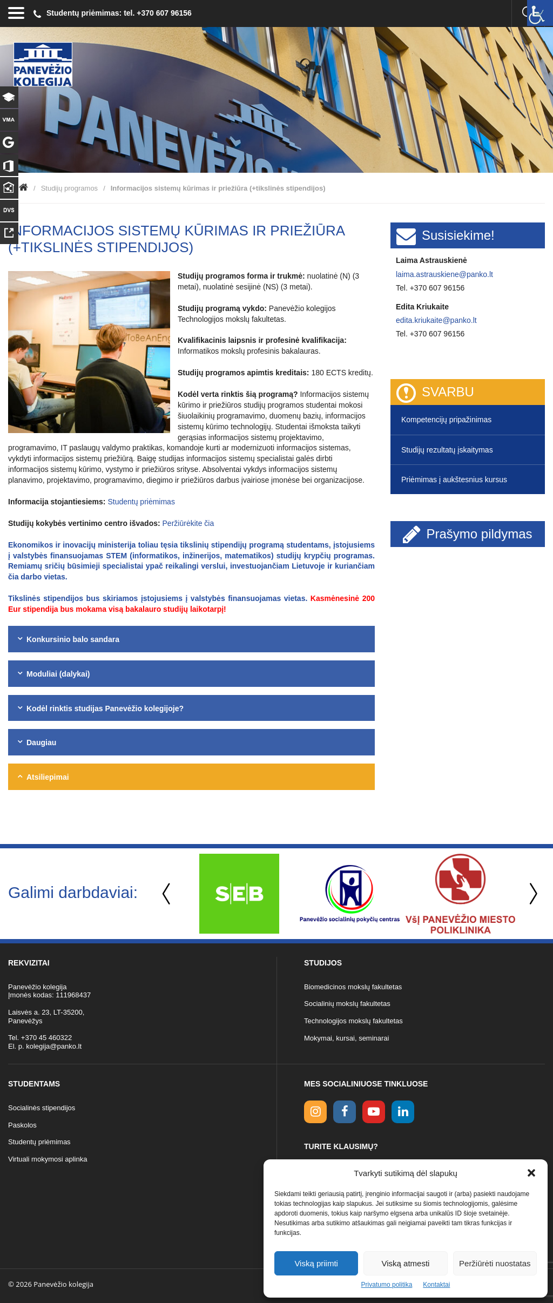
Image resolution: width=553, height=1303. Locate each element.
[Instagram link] (315, 1112)
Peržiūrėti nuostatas (495, 1263)
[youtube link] (373, 1112)
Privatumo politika (387, 1284)
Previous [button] (167, 894)
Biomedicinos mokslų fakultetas (353, 987)
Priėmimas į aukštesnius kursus (454, 479)
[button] (531, 1172)
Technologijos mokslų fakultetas (353, 1021)
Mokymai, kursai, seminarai (346, 1038)
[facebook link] (344, 1112)
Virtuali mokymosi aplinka (47, 1159)
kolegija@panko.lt (54, 1046)
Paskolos (22, 1125)
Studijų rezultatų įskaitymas (447, 449)
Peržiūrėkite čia (188, 523)
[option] (239, 894)
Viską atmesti (406, 1263)
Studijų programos (69, 188)
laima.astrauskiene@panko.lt (444, 274)
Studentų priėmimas (141, 501)
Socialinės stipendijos (41, 1108)
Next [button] (531, 894)
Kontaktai (436, 1284)
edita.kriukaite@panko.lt (436, 320)
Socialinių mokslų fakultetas (347, 1004)
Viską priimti (316, 1263)
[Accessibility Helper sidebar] (540, 13)
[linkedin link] (403, 1112)
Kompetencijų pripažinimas (446, 419)
